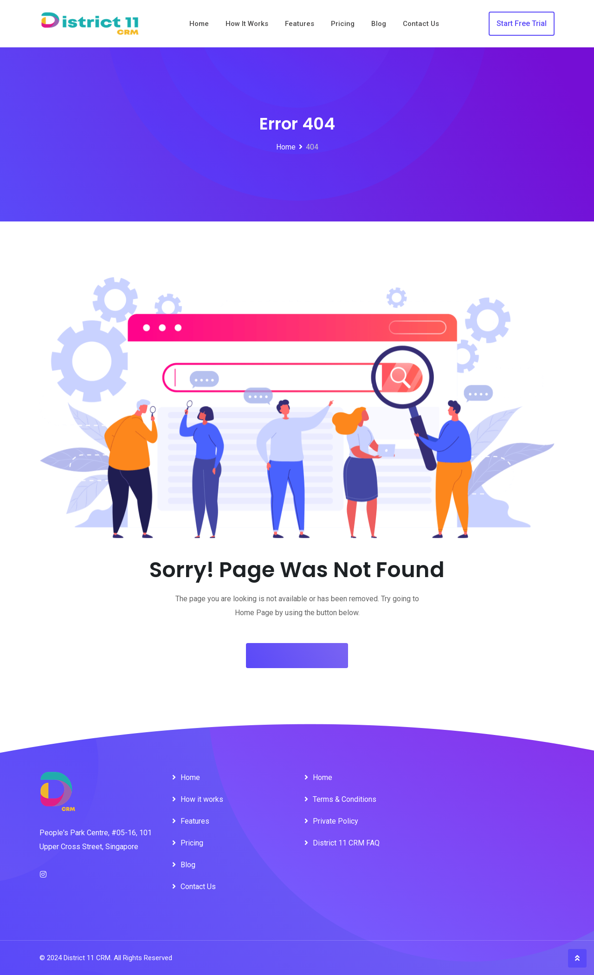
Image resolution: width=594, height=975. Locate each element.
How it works (247, 24)
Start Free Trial (522, 23)
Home (199, 24)
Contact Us (421, 24)
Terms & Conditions (344, 799)
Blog (378, 24)
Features (299, 24)
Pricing (343, 24)
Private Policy (335, 821)
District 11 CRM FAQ (346, 842)
